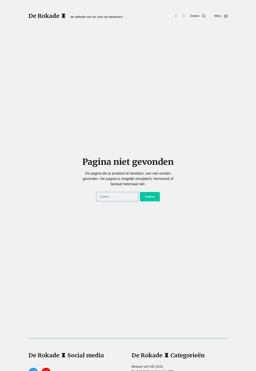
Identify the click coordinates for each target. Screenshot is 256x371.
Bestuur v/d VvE (143, 366)
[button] (198, 16)
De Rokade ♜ (47, 16)
